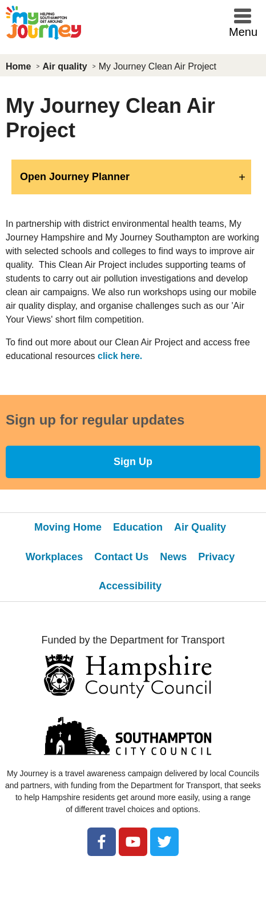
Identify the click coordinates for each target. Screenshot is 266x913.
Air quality (64, 66)
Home (18, 66)
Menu (243, 32)
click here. (120, 356)
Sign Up (133, 461)
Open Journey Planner (75, 176)
